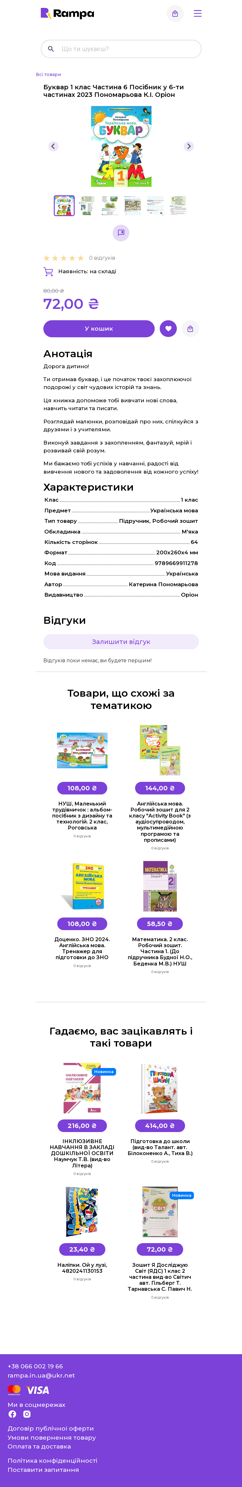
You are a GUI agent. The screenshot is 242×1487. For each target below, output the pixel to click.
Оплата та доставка (39, 1446)
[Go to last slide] (53, 146)
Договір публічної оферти (51, 1428)
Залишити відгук (121, 642)
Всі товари (48, 74)
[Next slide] (189, 146)
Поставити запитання (43, 1469)
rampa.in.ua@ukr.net (41, 1375)
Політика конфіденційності (52, 1460)
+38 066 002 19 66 (35, 1366)
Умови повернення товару (52, 1437)
